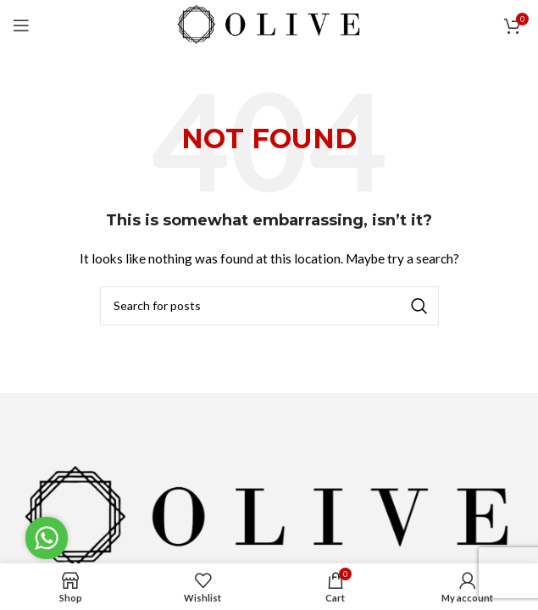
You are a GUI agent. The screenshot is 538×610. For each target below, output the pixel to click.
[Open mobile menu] (21, 25)
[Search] (269, 305)
